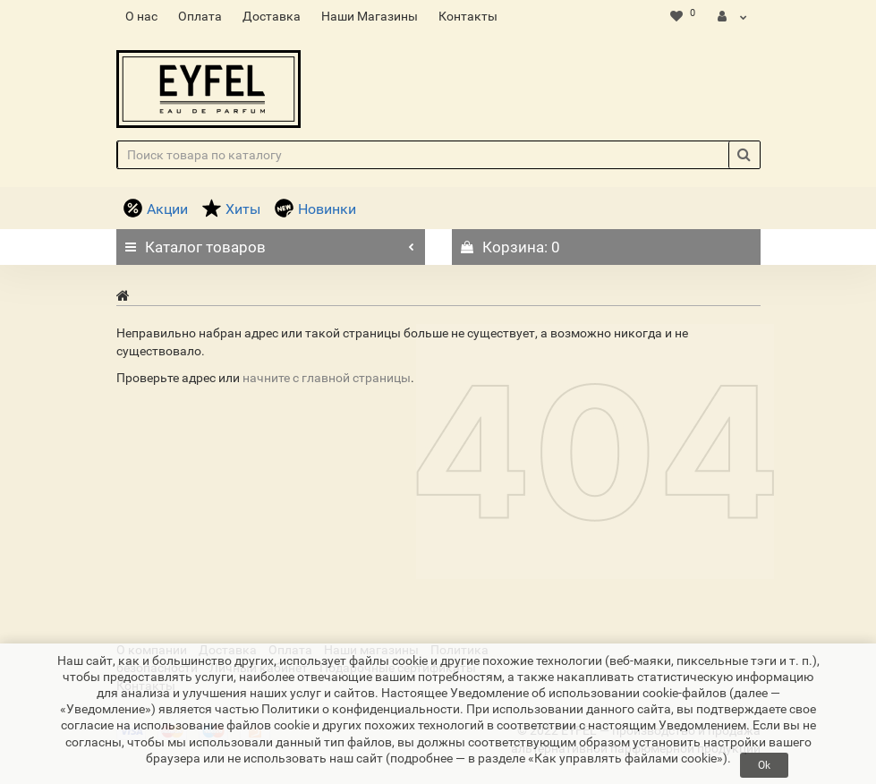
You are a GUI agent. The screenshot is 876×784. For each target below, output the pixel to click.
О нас (141, 16)
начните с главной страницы (326, 378)
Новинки (315, 208)
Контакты (468, 16)
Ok (764, 765)
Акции (155, 208)
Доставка (271, 16)
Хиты (231, 208)
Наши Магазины (369, 16)
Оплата (200, 16)
